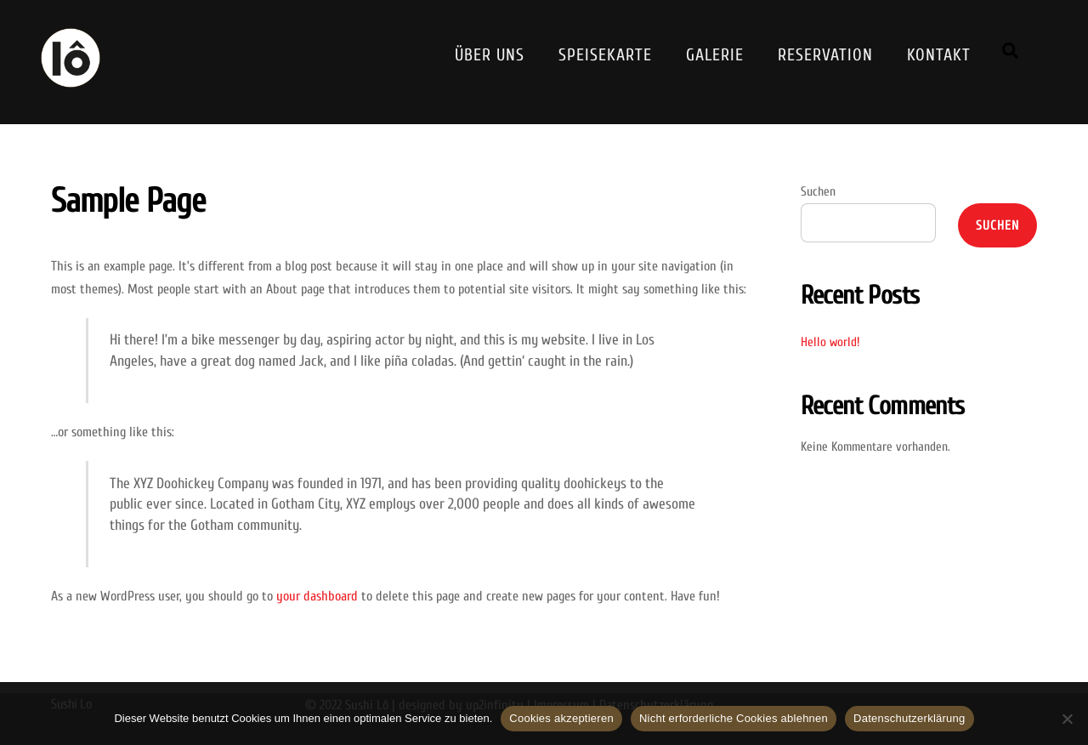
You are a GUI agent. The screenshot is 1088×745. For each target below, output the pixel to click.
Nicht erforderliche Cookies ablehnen (733, 718)
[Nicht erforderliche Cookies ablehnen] (1066, 718)
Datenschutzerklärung (909, 718)
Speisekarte (605, 55)
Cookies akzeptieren (561, 718)
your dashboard (317, 596)
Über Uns (489, 55)
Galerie (715, 55)
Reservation (825, 55)
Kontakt (939, 55)
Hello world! (830, 342)
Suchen (818, 191)
